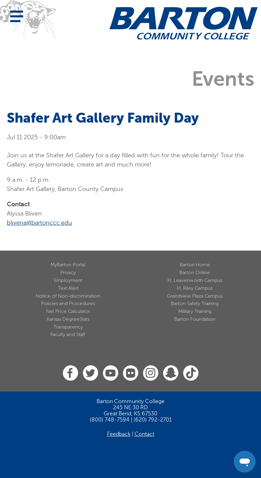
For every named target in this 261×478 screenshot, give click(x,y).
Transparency (68, 327)
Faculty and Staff (68, 334)
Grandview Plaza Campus (195, 296)
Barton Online (194, 272)
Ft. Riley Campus (195, 288)
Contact (144, 434)
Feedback (118, 434)
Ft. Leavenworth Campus (195, 280)
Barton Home (195, 265)
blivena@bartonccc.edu (39, 222)
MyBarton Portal (68, 265)
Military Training (194, 311)
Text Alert (68, 288)
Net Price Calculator (68, 311)
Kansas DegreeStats (68, 319)
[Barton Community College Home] (183, 23)
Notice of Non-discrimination (68, 296)
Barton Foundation (194, 319)
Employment (68, 280)
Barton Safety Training (195, 303)
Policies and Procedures (68, 303)
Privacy (68, 272)
